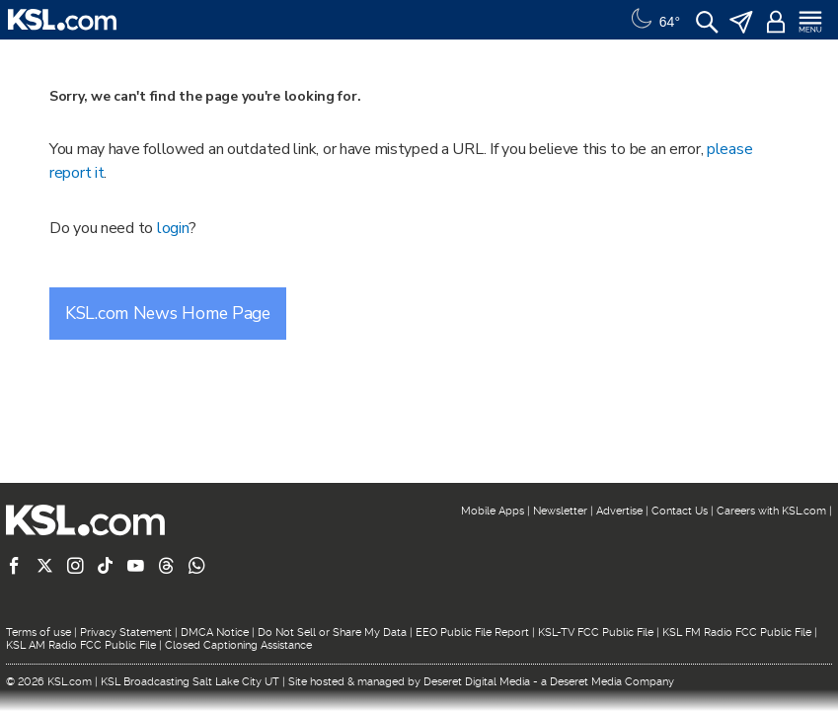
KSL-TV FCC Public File (595, 632)
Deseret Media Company (612, 681)
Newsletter (560, 511)
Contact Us (679, 511)
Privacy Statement (126, 632)
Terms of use (38, 632)
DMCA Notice (215, 632)
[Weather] (653, 20)
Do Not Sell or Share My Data (332, 632)
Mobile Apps (492, 511)
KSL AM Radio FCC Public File (81, 645)
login (173, 228)
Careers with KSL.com (771, 511)
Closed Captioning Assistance (238, 645)
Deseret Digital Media (476, 681)
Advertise (619, 511)
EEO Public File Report (472, 632)
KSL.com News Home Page (167, 313)
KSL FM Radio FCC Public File (736, 632)
